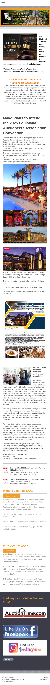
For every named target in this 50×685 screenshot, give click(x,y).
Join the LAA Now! (11, 496)
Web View (44, 679)
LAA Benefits (9, 551)
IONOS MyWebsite (7, 681)
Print (5, 677)
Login (46, 677)
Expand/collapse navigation (25, 3)
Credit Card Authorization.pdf (20, 481)
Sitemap (11, 677)
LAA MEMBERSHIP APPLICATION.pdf (24, 472)
